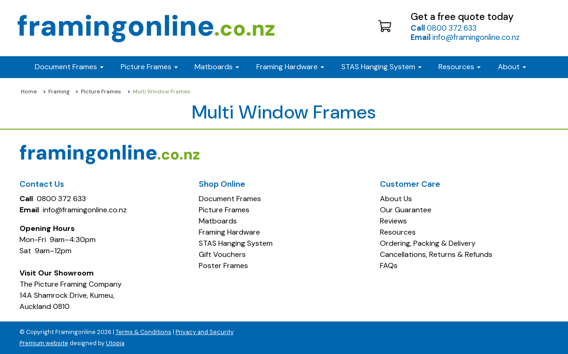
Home (29, 91)
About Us (396, 198)
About (512, 67)
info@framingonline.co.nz (465, 37)
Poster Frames (223, 265)
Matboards (218, 221)
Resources (459, 67)
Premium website (44, 343)
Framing (59, 91)
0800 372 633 (444, 28)
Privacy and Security (205, 332)
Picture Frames (101, 91)
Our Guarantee (405, 210)
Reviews (393, 221)
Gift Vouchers (222, 254)
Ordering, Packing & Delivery (428, 243)
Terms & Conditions (143, 332)
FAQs (389, 265)
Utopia (115, 343)
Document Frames (230, 198)
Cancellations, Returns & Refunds (436, 254)
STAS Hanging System (236, 243)
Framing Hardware (229, 232)
